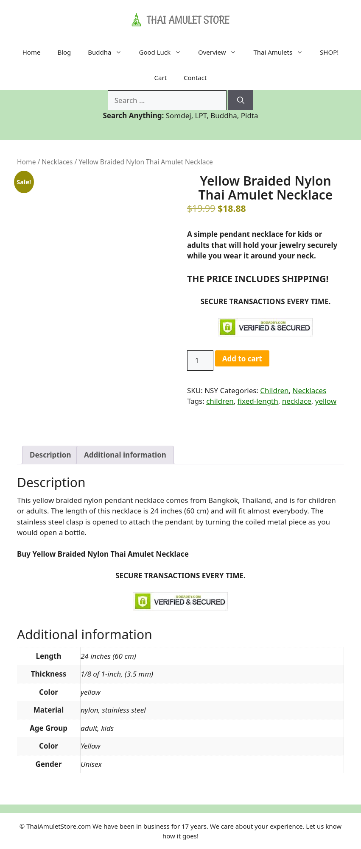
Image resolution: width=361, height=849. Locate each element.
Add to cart (242, 358)
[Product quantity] (200, 360)
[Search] (240, 100)
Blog (64, 52)
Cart (160, 77)
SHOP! (329, 52)
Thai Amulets (282, 52)
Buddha (109, 52)
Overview (221, 52)
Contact (195, 77)
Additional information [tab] (125, 455)
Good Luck (164, 52)
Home (31, 52)
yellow (325, 401)
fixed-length (258, 401)
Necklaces (57, 161)
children (220, 401)
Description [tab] (50, 455)
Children (274, 390)
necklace (296, 401)
